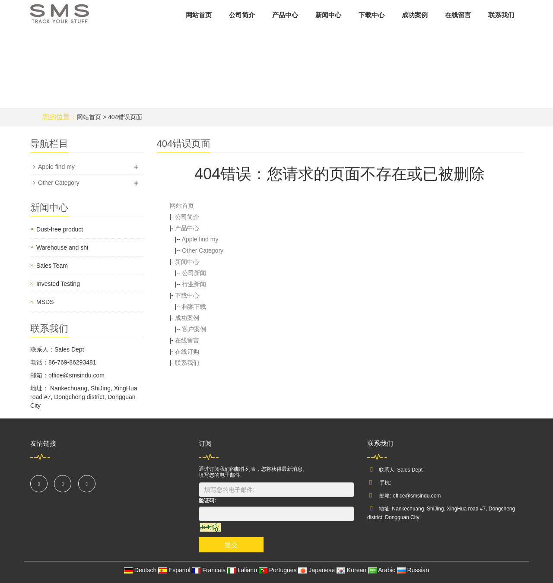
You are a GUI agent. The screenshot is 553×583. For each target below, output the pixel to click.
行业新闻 (194, 284)
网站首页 (199, 15)
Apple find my (200, 239)
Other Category (202, 250)
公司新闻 (194, 272)
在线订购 (187, 351)
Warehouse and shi (62, 247)
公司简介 (242, 15)
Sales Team (52, 265)
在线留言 (458, 15)
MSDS (45, 301)
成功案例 (415, 15)
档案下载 (194, 306)
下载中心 (372, 15)
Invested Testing (58, 283)
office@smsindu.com (417, 496)
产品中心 (285, 15)
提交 (231, 544)
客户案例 (194, 329)
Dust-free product (59, 229)
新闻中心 (328, 15)
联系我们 (501, 15)
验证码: (207, 500)
